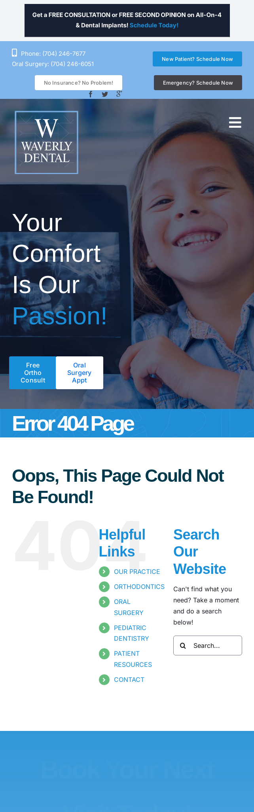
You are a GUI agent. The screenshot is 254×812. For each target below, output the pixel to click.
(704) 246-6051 (72, 64)
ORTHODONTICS (139, 587)
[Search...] (207, 645)
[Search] (183, 645)
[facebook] (90, 94)
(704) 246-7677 (63, 53)
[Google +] (119, 93)
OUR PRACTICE (137, 571)
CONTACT (129, 679)
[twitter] (105, 94)
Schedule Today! (167, 27)
